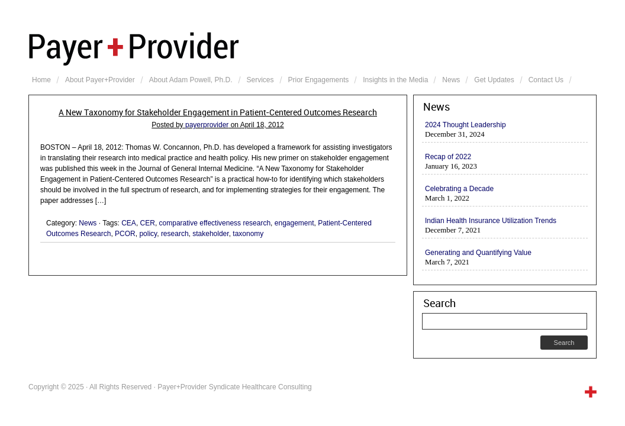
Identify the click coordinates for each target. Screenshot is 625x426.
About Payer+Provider (100, 80)
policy (148, 234)
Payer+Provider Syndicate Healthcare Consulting (312, 47)
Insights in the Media (395, 80)
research (175, 234)
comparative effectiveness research (215, 223)
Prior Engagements (318, 80)
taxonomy (248, 234)
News (451, 80)
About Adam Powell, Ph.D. (191, 80)
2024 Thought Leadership (465, 125)
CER (147, 223)
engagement (294, 223)
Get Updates (494, 80)
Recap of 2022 (448, 157)
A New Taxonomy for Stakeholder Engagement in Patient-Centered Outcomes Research (218, 112)
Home (41, 80)
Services (260, 80)
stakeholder (210, 234)
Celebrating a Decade (459, 189)
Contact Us (546, 80)
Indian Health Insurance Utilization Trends (490, 221)
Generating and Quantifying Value (478, 252)
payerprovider (206, 125)
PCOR (125, 234)
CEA (128, 223)
